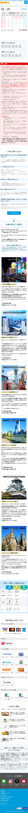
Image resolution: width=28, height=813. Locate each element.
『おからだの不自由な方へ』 (17, 193)
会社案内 (3, 791)
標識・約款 (3, 795)
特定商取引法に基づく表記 (7, 797)
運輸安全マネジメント (6, 793)
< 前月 (3, 13)
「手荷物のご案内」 (21, 72)
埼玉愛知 (11, 45)
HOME (2, 790)
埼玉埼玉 (4, 45)
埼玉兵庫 (18, 46)
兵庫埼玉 (18, 56)
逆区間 (23, 9)
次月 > (24, 13)
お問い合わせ (4, 804)
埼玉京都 (4, 46)
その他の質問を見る (14, 213)
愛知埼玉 (11, 54)
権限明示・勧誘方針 (5, 798)
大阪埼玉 (11, 56)
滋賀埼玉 (18, 54)
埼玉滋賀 (18, 45)
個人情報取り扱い (5, 800)
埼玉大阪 (11, 46)
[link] (19, 808)
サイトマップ (4, 802)
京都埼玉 (4, 56)
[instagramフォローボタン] (10, 781)
